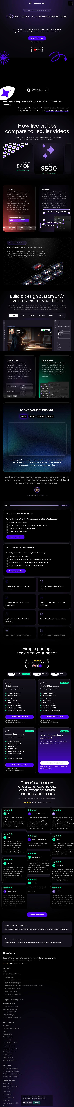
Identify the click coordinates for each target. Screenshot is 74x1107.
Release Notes (7, 1034)
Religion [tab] (32, 315)
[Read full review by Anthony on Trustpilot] (14, 870)
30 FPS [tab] (55, 674)
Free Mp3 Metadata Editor (11, 1049)
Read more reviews (37, 915)
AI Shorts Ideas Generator (11, 1077)
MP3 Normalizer (8, 1057)
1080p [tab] (37, 674)
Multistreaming (9, 977)
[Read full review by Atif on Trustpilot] (14, 843)
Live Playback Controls (11, 991)
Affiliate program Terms (10, 1042)
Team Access (8, 997)
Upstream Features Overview (12, 974)
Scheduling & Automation (12, 988)
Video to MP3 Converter (10, 1089)
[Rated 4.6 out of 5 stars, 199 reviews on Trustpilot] (37, 802)
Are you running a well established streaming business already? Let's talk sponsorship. (37, 940)
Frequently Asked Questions (11, 1028)
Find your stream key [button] (16, 571)
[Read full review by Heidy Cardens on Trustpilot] (39, 863)
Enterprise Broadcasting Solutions (13, 1000)
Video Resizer (7, 1094)
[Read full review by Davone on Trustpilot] (14, 818)
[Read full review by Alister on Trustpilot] (39, 885)
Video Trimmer (7, 1083)
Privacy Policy (7, 1039)
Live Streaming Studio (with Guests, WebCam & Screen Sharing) (24, 985)
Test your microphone (9, 1060)
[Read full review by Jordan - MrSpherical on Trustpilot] (39, 819)
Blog (4, 1031)
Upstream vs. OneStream (10, 1009)
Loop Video (6, 1100)
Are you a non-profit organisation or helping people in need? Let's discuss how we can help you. (37, 927)
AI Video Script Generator (10, 1068)
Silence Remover (8, 1054)
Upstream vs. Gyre (8, 1015)
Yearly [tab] (23, 674)
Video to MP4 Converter (10, 1086)
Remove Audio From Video (11, 1103)
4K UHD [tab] (44, 674)
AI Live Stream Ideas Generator (12, 1074)
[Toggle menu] (70, 3)
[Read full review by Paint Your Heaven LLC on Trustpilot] (39, 841)
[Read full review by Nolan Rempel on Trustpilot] (14, 897)
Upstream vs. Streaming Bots (12, 1017)
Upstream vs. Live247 (9, 1012)
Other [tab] (60, 315)
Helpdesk (6, 1025)
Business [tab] (42, 315)
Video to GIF (7, 1092)
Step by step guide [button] (15, 537)
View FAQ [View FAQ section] (39, 505)
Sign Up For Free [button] (37, 38)
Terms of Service (8, 1037)
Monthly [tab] (11, 674)
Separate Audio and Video (12, 980)
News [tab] (51, 315)
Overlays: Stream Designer (13, 983)
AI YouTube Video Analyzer (11, 1071)
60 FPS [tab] (62, 674)
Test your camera (8, 1106)
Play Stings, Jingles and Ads (13, 994)
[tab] (23, 416)
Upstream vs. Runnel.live (10, 1006)
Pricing (5, 971)
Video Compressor (8, 1097)
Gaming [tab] (22, 315)
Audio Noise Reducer (9, 1052)
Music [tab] (13, 315)
